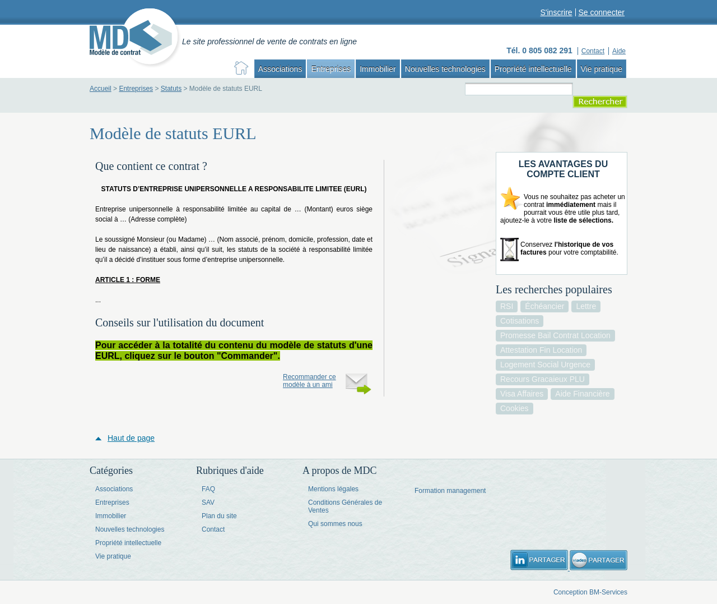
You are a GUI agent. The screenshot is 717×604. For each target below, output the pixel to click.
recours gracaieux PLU (542, 379)
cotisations (519, 320)
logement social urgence (545, 364)
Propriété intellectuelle (533, 68)
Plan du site (219, 516)
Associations (280, 68)
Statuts (171, 89)
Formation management (450, 491)
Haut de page (131, 438)
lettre (586, 306)
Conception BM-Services (590, 592)
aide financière (582, 393)
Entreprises (331, 68)
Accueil (100, 89)
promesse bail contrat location (555, 335)
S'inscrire (556, 12)
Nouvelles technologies (445, 68)
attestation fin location (541, 349)
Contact (213, 529)
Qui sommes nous (335, 524)
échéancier (544, 306)
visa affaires (521, 393)
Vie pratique (601, 68)
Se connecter (602, 12)
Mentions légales (333, 489)
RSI (506, 306)
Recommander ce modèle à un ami (309, 381)
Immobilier (378, 68)
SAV (208, 502)
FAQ (208, 489)
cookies (514, 408)
